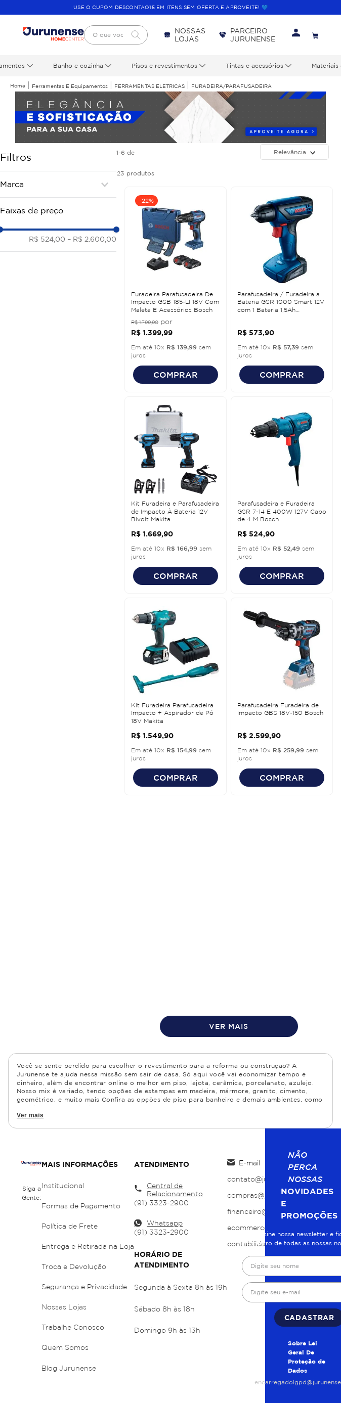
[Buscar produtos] (135, 35)
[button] (58, 184)
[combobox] (116, 34)
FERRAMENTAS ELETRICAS (149, 86)
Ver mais (30, 1115)
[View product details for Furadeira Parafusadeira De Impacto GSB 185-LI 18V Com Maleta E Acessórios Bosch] (175, 289)
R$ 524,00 (47, 239)
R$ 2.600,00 (91, 239)
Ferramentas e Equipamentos (70, 86)
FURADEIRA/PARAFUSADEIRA (231, 86)
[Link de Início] (17, 86)
